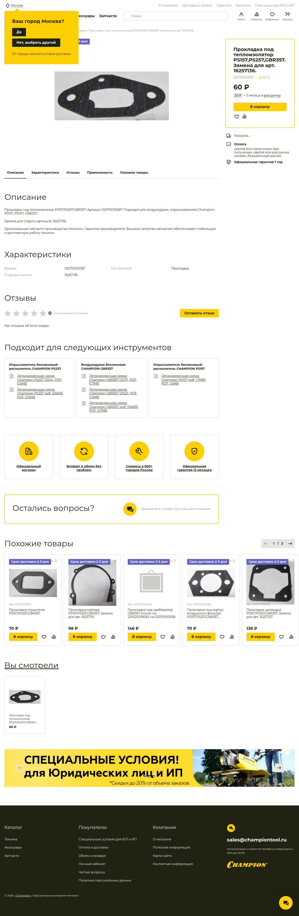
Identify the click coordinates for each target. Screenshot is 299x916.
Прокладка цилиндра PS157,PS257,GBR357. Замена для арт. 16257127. (268, 613)
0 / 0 (264, 77)
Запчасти (108, 16)
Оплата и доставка (93, 847)
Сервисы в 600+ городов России (139, 468)
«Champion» (23, 895)
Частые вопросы (92, 872)
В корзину (260, 107)
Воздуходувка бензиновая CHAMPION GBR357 (103, 367)
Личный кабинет (92, 864)
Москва (17, 5)
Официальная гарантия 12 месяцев (194, 468)
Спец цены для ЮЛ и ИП (275, 5)
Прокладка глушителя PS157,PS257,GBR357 (27, 611)
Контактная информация (173, 864)
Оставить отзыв (199, 313)
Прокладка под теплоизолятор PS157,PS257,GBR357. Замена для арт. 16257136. (22, 719)
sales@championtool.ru (257, 840)
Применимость (100, 173)
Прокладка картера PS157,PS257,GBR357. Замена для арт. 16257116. (90, 613)
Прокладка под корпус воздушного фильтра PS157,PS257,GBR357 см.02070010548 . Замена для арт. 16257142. (210, 613)
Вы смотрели (31, 665)
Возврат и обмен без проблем (84, 468)
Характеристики (45, 173)
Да (19, 32)
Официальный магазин (28, 468)
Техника (10, 839)
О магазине (162, 839)
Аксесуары (13, 847)
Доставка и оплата (197, 5)
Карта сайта (162, 856)
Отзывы (73, 173)
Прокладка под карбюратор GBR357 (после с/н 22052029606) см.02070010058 (151, 613)
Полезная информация (171, 847)
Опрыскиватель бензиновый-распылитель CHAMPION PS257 (35, 367)
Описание (15, 173)
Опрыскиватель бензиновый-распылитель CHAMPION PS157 (179, 367)
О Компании (168, 5)
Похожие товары (134, 173)
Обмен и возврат (92, 856)
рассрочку (272, 95)
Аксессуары (83, 16)
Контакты (243, 5)
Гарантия (223, 5)
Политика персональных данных (105, 880)
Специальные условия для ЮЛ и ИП (108, 839)
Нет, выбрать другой (36, 42)
